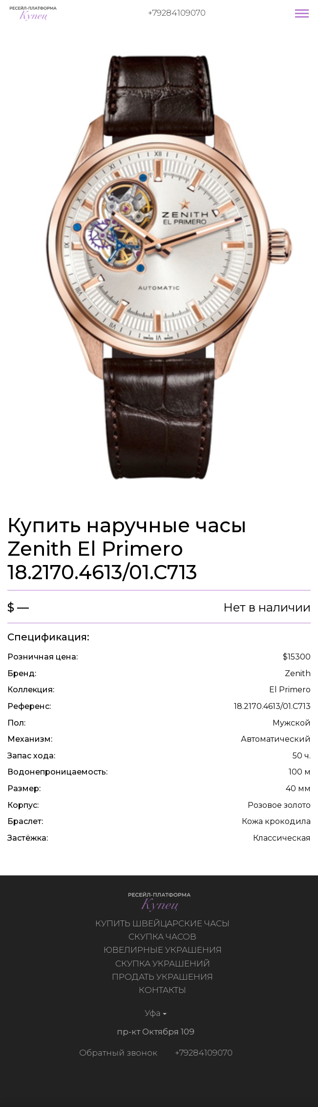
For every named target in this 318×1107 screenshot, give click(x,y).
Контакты (164, 990)
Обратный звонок (117, 1053)
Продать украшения (163, 977)
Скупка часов (164, 937)
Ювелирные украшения (164, 950)
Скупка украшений (163, 963)
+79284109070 (177, 13)
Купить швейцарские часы (164, 923)
